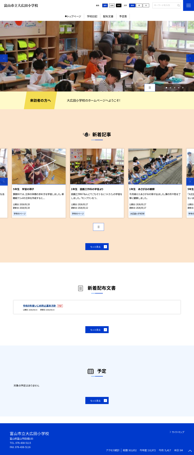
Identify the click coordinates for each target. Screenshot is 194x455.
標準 (132, 5)
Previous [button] (4, 58)
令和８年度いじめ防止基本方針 (40, 305)
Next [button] (190, 58)
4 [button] (178, 87)
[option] (97, 56)
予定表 (123, 16)
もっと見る (95, 246)
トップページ (74, 16)
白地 (111, 5)
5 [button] (183, 87)
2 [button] (170, 87)
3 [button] (174, 87)
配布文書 (108, 16)
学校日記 (92, 16)
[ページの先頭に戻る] (190, 451)
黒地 (118, 5)
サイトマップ (178, 432)
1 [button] (166, 87)
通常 (105, 5)
